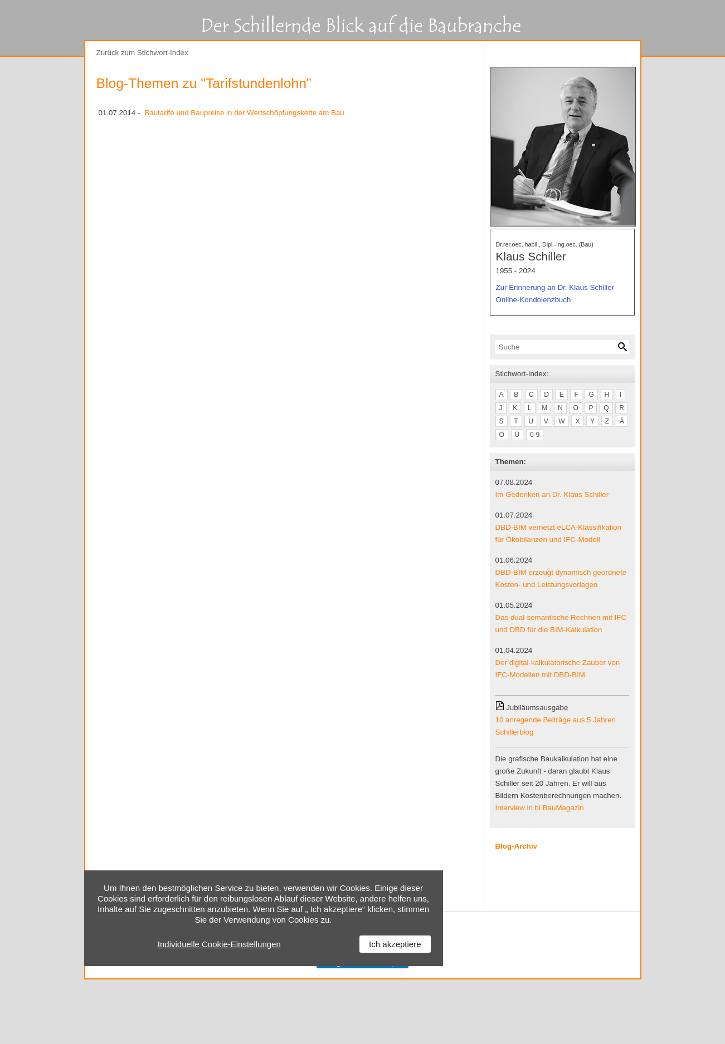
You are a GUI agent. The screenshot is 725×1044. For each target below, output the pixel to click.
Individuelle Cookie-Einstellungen (219, 944)
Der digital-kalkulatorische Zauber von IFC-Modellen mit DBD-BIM (557, 668)
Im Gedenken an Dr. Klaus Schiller (552, 494)
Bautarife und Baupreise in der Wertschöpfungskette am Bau (244, 113)
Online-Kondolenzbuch (533, 300)
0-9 (534, 435)
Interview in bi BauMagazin (539, 808)
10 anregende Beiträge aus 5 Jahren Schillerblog (555, 726)
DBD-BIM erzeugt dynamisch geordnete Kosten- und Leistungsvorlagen (561, 578)
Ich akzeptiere (395, 944)
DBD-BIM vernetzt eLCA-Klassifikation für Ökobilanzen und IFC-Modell (558, 533)
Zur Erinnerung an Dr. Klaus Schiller (555, 287)
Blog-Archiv (516, 846)
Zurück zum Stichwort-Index (142, 52)
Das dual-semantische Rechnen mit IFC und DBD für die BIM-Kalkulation (561, 623)
